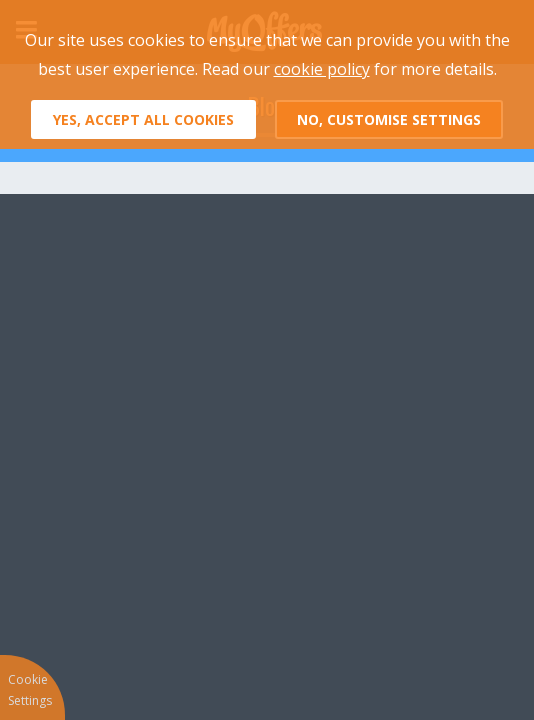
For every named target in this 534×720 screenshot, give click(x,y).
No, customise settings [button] (389, 119)
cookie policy (322, 69)
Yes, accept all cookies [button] (143, 119)
